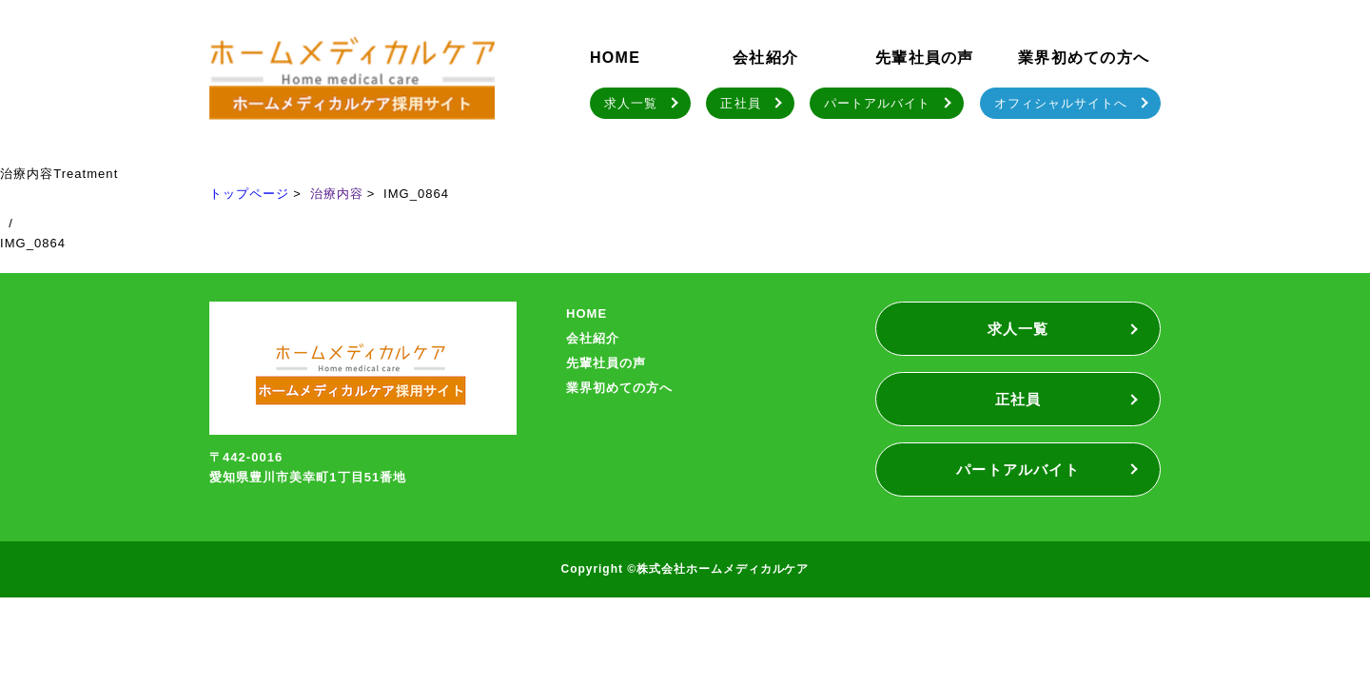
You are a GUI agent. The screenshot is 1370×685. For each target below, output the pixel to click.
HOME (615, 57)
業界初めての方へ (1083, 57)
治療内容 (336, 193)
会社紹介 (765, 57)
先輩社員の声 (924, 57)
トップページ (249, 193)
